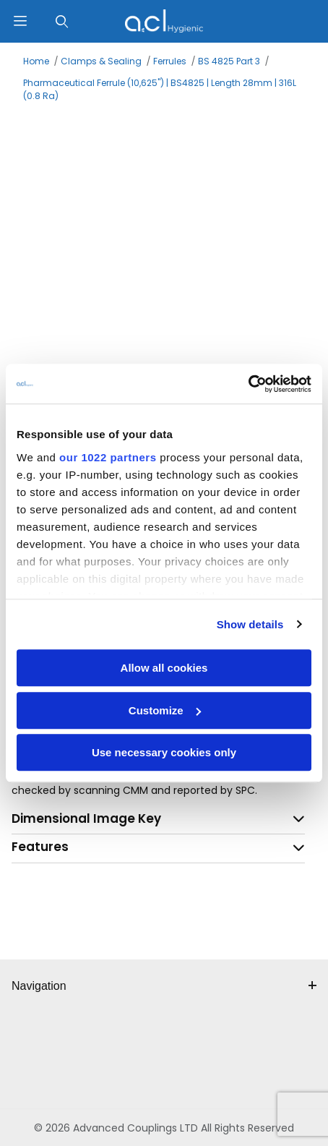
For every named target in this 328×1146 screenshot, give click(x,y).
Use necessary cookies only (164, 752)
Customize (165, 710)
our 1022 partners (107, 457)
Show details (250, 624)
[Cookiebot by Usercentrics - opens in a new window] (248, 384)
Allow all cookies (164, 668)
